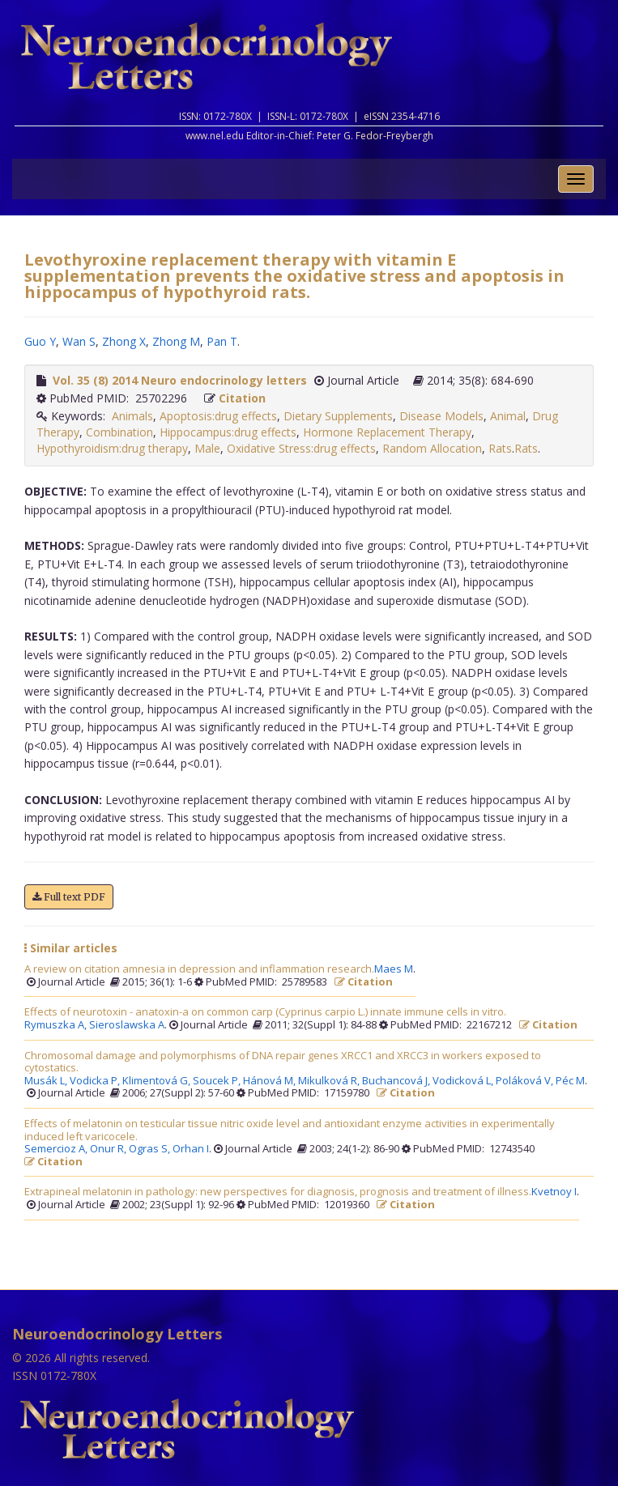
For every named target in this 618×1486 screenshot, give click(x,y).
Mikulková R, (330, 1081)
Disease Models (441, 416)
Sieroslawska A (126, 1025)
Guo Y (40, 341)
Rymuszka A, (56, 1025)
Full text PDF (68, 897)
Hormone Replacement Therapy (387, 432)
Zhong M (176, 341)
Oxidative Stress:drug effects (301, 448)
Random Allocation (432, 448)
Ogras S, (151, 1149)
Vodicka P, (96, 1081)
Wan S (79, 341)
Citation (242, 398)
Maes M (393, 969)
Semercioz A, (57, 1149)
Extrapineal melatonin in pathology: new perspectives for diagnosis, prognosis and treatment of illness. (277, 1192)
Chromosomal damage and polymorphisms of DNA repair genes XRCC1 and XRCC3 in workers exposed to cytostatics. (282, 1062)
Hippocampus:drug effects (228, 432)
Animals (132, 416)
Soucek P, (218, 1081)
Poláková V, (526, 1081)
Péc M (570, 1081)
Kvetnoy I (554, 1192)
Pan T (222, 341)
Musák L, (47, 1081)
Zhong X (124, 341)
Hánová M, (270, 1081)
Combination (119, 432)
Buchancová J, (397, 1081)
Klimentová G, (157, 1081)
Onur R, (109, 1149)
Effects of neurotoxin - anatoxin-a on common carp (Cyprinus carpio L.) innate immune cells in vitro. (265, 1012)
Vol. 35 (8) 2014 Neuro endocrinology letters (180, 380)
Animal (508, 416)
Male (207, 448)
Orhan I (191, 1149)
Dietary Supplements (338, 416)
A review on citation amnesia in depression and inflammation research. (199, 969)
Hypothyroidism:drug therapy (112, 448)
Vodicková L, (464, 1081)
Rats (500, 448)
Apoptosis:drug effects (218, 416)
